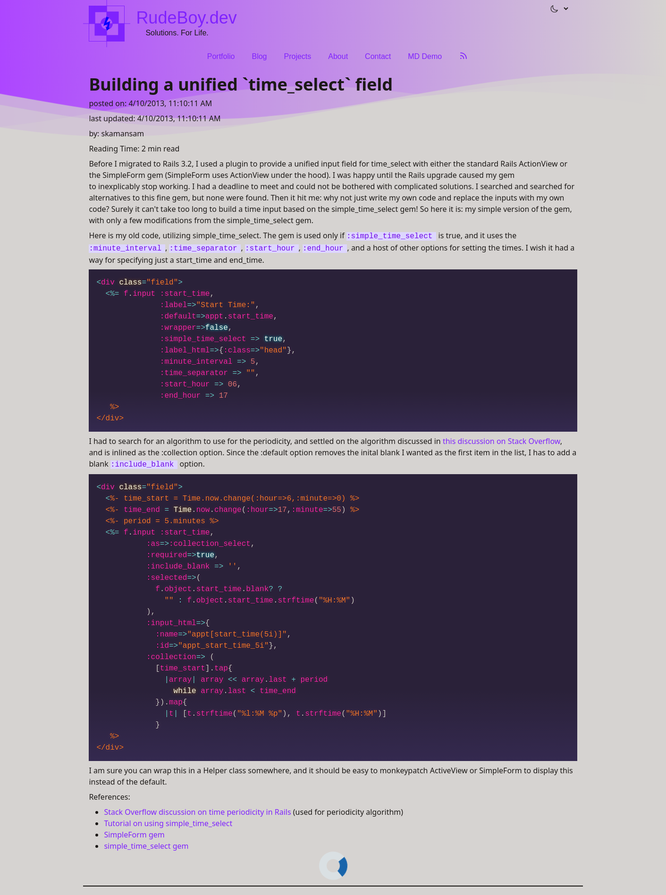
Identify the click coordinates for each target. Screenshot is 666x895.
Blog (259, 56)
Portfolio (221, 56)
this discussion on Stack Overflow (501, 441)
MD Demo (425, 56)
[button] (555, 8)
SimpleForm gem (134, 834)
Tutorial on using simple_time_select (168, 823)
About (338, 56)
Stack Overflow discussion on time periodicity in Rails (197, 812)
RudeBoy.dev (186, 17)
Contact (378, 56)
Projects (297, 56)
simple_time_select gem (146, 846)
